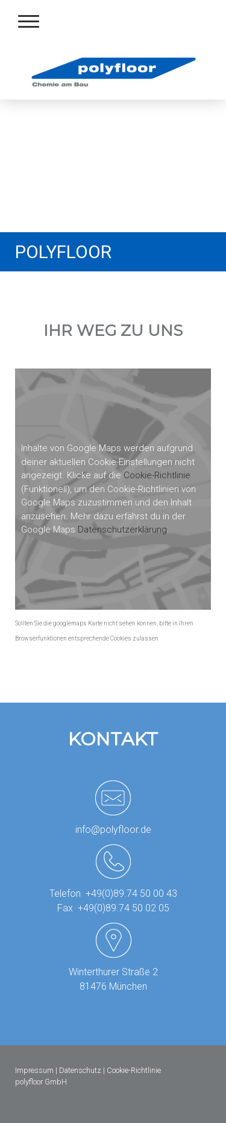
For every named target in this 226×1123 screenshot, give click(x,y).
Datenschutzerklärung (122, 529)
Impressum (34, 1070)
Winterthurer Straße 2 (113, 972)
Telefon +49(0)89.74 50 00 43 (113, 893)
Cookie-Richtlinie (157, 475)
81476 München (113, 986)
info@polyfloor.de (113, 829)
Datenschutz (80, 1070)
